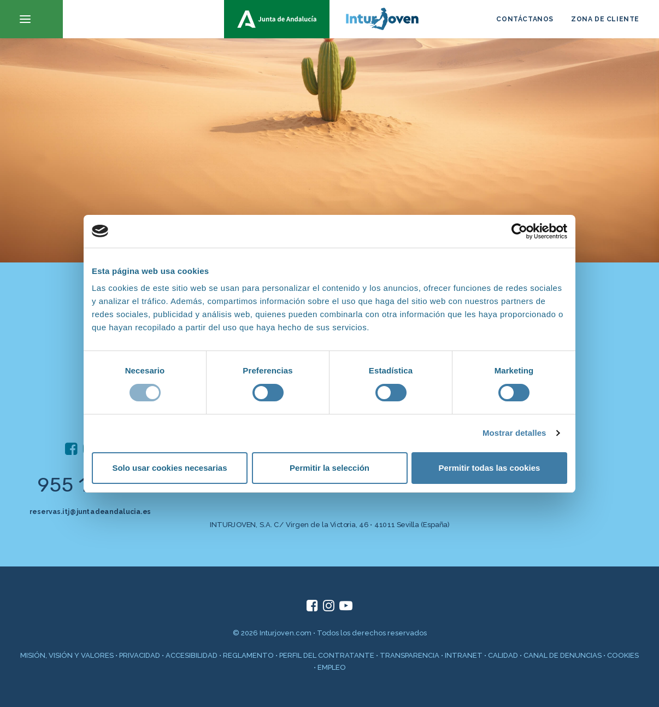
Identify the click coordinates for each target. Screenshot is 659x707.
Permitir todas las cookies (489, 467)
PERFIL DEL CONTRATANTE (326, 655)
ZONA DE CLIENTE (605, 19)
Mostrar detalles (514, 432)
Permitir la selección (329, 467)
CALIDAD (503, 655)
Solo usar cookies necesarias (169, 467)
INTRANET (464, 655)
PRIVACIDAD (139, 655)
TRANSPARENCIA (409, 655)
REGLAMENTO (248, 655)
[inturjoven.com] (329, 19)
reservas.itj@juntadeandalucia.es (90, 511)
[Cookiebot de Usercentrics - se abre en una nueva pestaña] (519, 231)
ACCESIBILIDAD (191, 655)
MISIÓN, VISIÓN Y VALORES (67, 655)
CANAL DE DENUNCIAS (562, 655)
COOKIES (623, 655)
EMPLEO (331, 667)
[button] (31, 19)
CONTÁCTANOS (525, 19)
